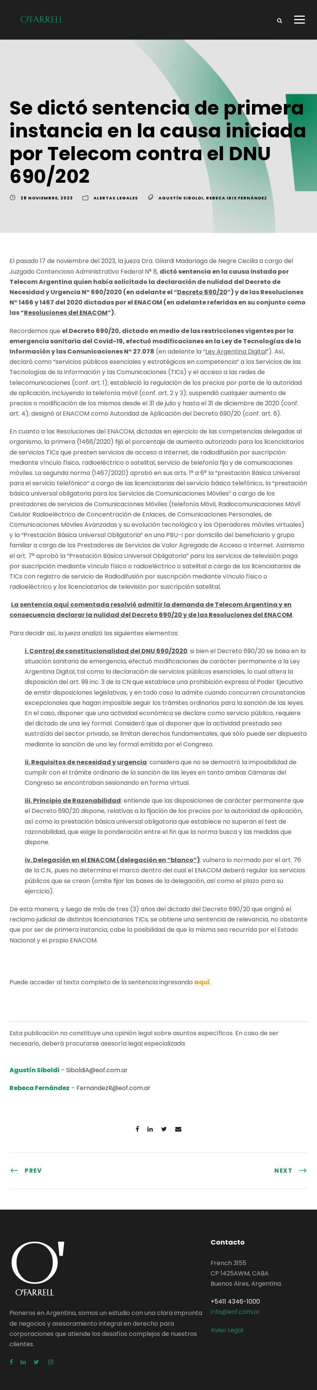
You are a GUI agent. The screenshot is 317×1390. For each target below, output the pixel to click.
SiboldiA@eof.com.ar (97, 1070)
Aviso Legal (227, 1330)
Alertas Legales (116, 198)
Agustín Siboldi (180, 198)
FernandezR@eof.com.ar (113, 1088)
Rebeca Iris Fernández (236, 198)
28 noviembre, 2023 (47, 198)
